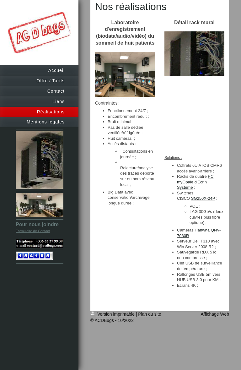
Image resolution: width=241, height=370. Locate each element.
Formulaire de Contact (33, 231)
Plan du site (149, 314)
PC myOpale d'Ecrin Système (195, 182)
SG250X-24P (203, 198)
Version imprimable (113, 314)
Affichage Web (215, 314)
